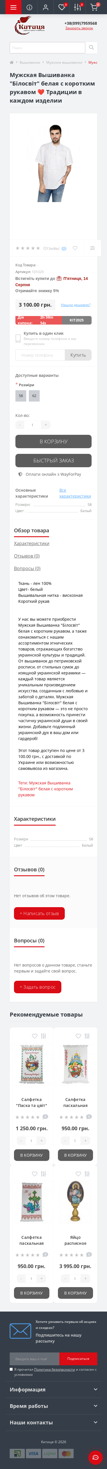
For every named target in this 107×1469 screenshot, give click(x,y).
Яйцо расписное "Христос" (75, 1243)
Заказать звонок (79, 28)
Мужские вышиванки (64, 62)
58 (21, 395)
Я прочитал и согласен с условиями (55, 1372)
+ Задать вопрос (38, 987)
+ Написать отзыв (39, 913)
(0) (64, 248)
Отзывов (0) (27, 556)
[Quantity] (32, 425)
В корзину (54, 441)
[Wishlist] (75, 248)
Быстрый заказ (53, 460)
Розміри (24, 384)
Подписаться (78, 1358)
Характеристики (31, 543)
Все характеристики (75, 493)
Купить (78, 355)
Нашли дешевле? (75, 304)
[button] (45, 7)
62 (34, 395)
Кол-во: (22, 415)
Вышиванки (30, 62)
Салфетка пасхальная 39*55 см (31, 1243)
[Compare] (92, 248)
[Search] (91, 47)
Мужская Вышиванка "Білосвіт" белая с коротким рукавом (45, 788)
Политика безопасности (54, 1369)
